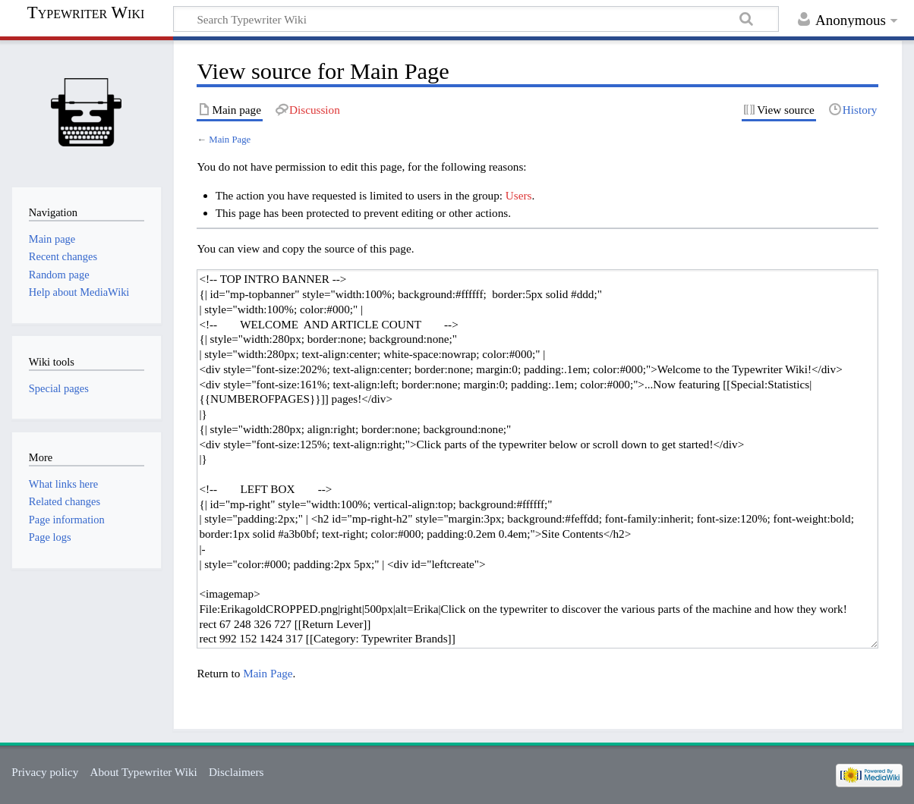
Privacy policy (44, 771)
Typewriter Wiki (86, 13)
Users (519, 195)
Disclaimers (236, 771)
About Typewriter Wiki (143, 771)
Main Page (230, 139)
